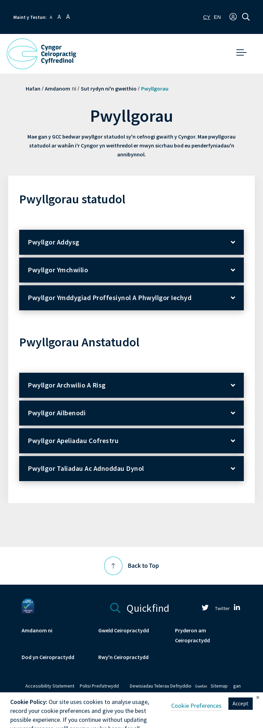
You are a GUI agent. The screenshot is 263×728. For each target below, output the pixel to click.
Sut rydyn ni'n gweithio (109, 88)
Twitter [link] (213, 608)
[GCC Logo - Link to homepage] (41, 54)
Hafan (33, 88)
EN (217, 17)
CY (206, 17)
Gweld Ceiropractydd (123, 630)
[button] (233, 17)
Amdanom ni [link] (37, 630)
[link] (237, 608)
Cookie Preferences (196, 716)
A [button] (51, 17)
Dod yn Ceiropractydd (48, 657)
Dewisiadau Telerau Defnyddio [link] (160, 686)
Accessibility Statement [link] (49, 686)
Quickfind (140, 607)
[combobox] (206, 17)
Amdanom (57, 88)
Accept (241, 713)
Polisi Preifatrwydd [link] (99, 686)
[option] (217, 17)
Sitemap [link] (219, 686)
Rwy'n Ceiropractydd (123, 657)
